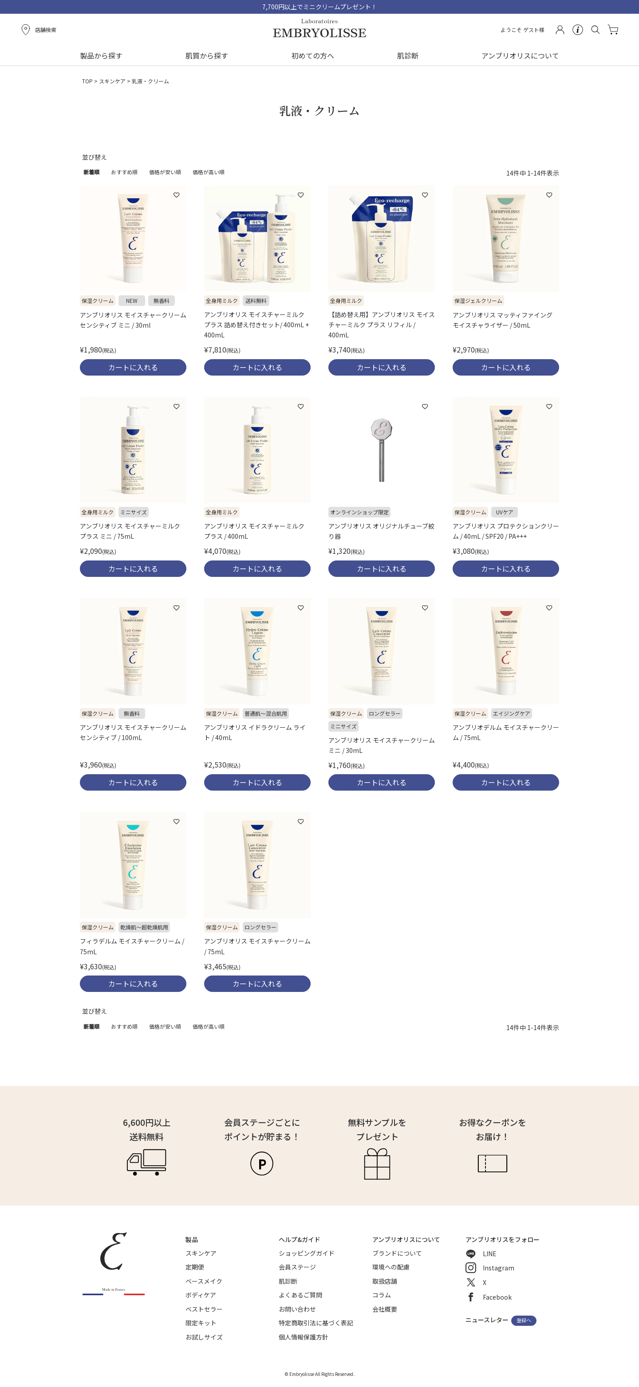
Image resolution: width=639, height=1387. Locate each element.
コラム (381, 1294)
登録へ (524, 1320)
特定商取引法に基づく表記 (316, 1322)
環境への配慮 (391, 1266)
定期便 (194, 1266)
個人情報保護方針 (303, 1336)
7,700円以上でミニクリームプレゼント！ (319, 6)
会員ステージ (297, 1266)
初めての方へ (313, 55)
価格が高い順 (209, 172)
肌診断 (407, 55)
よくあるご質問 (300, 1294)
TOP (87, 81)
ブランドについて (397, 1253)
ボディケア (200, 1294)
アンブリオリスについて (520, 55)
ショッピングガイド (307, 1253)
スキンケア (112, 81)
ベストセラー (204, 1309)
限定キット (201, 1322)
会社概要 (384, 1309)
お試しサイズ (204, 1336)
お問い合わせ (297, 1309)
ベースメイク (203, 1281)
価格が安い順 (165, 172)
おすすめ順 (124, 172)
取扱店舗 (384, 1281)
